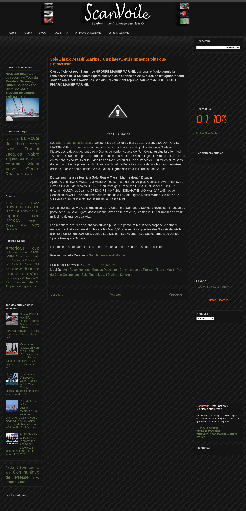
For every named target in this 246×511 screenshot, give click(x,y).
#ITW (199, 428)
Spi (9, 264)
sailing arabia (26, 286)
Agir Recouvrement (76, 269)
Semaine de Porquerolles (25, 260)
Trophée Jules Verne (22, 159)
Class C (23, 203)
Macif (171, 269)
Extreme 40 (30, 211)
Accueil (116, 294)
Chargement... (205, 159)
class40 (11, 229)
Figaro (160, 269)
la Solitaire (25, 174)
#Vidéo (200, 436)
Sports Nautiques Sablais (73, 142)
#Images (201, 430)
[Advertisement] (118, 44)
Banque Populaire (105, 269)
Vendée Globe (22, 163)
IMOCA (17, 220)
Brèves (22, 467)
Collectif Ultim (25, 207)
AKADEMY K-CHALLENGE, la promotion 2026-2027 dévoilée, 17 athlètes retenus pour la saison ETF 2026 (21, 444)
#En (213, 433)
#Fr (208, 433)
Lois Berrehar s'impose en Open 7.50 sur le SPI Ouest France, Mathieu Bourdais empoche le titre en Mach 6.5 (22, 384)
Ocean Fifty (19, 225)
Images (11, 482)
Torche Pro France (22, 264)
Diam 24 (13, 211)
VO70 (35, 225)
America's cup (22, 248)
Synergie (126, 274)
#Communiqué (210, 428)
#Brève (201, 433)
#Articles (214, 430)
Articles (11, 467)
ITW (36, 478)
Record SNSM (29, 252)
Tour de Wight (14, 278)
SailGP (15, 149)
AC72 (11, 203)
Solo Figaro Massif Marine (107, 255)
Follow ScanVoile (206, 133)
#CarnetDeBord (227, 433)
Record (34, 144)
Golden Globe (13, 139)
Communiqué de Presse (136, 269)
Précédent (177, 294)
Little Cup (13, 252)
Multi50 (34, 221)
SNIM (11, 256)
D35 (36, 207)
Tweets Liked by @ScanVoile (214, 287)
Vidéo (21, 482)
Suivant (56, 294)
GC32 (35, 216)
